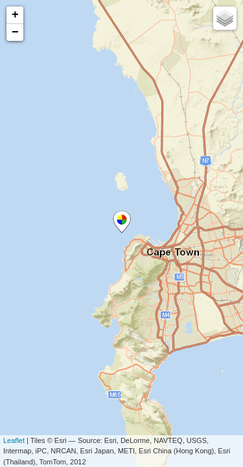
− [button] (15, 32)
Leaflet (14, 440)
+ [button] (15, 15)
